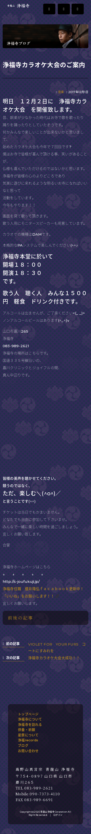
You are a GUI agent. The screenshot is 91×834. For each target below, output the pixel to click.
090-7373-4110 (45, 794)
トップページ (28, 714)
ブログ (23, 745)
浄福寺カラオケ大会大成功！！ (54, 658)
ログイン (57, 815)
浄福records (28, 740)
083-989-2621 (38, 788)
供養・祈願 (26, 730)
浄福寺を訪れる (30, 725)
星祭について (28, 735)
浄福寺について (30, 719)
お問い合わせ (28, 751)
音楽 (61, 92)
